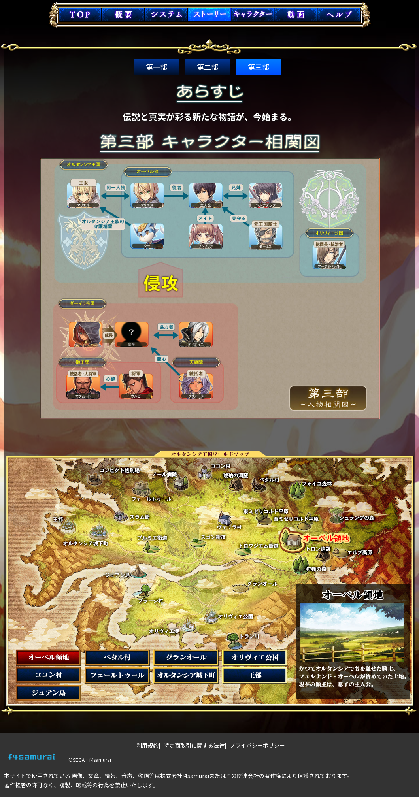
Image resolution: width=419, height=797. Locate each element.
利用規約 (147, 745)
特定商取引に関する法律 (194, 745)
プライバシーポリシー (257, 745)
